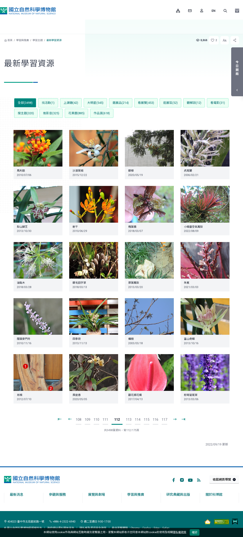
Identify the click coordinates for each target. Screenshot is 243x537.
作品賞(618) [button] (102, 113)
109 (87, 419)
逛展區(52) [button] (170, 103)
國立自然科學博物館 (28, 11)
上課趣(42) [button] (71, 103)
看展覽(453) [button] (146, 103)
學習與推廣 (22, 40)
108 (78, 419)
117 (164, 419)
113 (128, 419)
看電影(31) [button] (217, 103)
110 (96, 419)
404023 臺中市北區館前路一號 (24, 521)
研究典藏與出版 (178, 494)
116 (155, 419)
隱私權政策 (179, 532)
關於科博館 (214, 494)
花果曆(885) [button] (76, 113)
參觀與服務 (57, 494)
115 (146, 419)
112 (117, 419)
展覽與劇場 (96, 494)
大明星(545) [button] (95, 103)
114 (137, 419)
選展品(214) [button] (121, 103)
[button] (225, 10)
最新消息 (16, 494)
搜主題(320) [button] (26, 113)
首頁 (9, 40)
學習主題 (38, 40)
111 (105, 419)
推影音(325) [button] (51, 113)
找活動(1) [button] (48, 103)
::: (171, 10)
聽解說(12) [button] (194, 103)
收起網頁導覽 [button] (222, 479)
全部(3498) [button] (25, 103)
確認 (194, 532)
